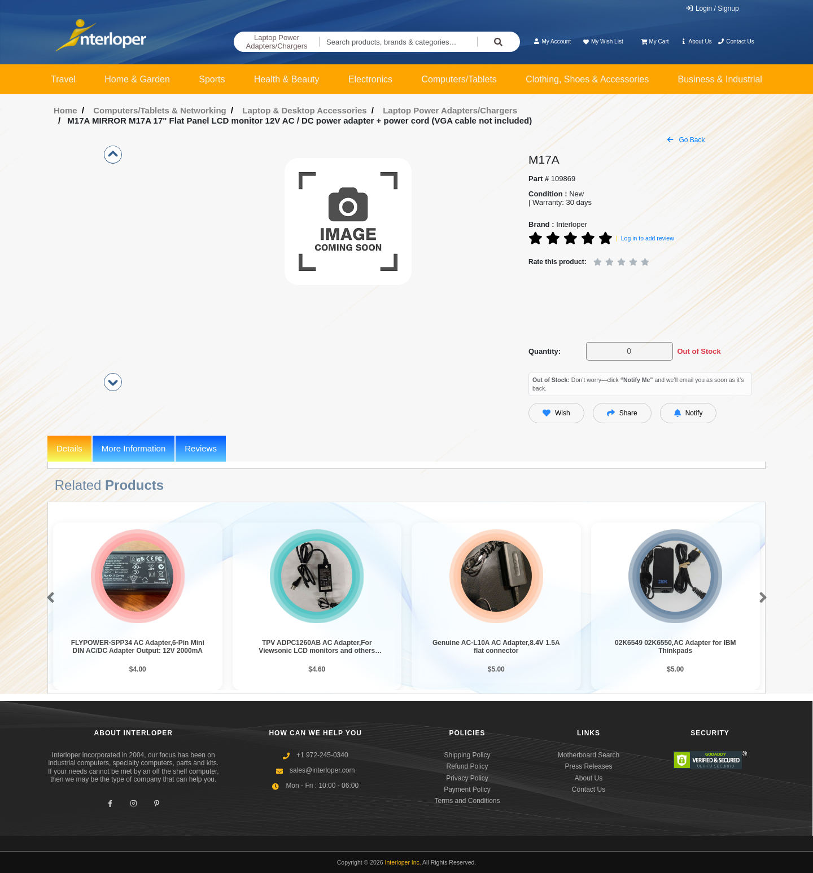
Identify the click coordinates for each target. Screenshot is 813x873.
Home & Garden (137, 79)
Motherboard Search (588, 755)
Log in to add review (647, 238)
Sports (212, 79)
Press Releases (588, 766)
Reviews (201, 448)
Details (69, 448)
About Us (696, 41)
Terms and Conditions (467, 801)
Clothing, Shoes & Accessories (587, 79)
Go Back (686, 140)
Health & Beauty (287, 79)
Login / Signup (712, 8)
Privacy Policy (467, 778)
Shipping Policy (467, 755)
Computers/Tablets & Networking (159, 110)
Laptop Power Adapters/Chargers (276, 42)
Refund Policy (467, 766)
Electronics (370, 79)
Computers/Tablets (458, 79)
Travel (63, 79)
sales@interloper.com (322, 770)
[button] (48, 598)
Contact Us (736, 41)
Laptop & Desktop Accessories (304, 110)
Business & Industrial (720, 79)
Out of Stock (698, 351)
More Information (133, 448)
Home (65, 110)
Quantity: (544, 351)
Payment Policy (467, 789)
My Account (552, 41)
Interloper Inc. (403, 862)
